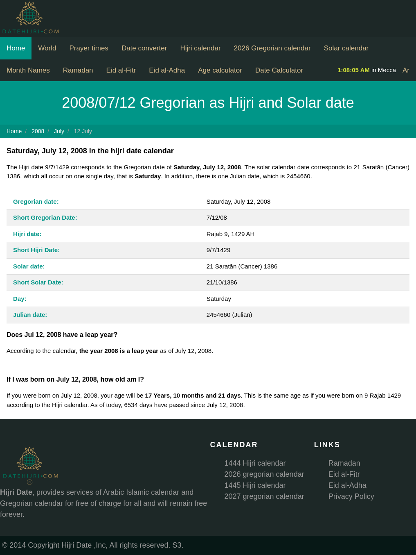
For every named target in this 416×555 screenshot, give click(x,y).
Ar (406, 70)
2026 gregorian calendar (264, 474)
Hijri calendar (200, 48)
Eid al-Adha (167, 70)
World (47, 48)
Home (16, 48)
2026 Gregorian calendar (272, 48)
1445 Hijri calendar (255, 485)
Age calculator (220, 70)
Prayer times (88, 48)
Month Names (28, 70)
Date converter (144, 48)
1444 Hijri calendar (255, 463)
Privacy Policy (351, 496)
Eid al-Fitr (121, 70)
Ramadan (78, 70)
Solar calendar (346, 48)
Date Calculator (279, 70)
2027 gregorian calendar (264, 496)
